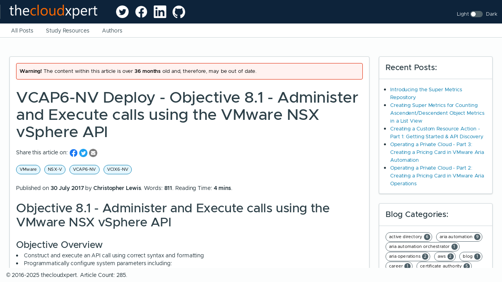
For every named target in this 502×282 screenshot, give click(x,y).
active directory (409, 237)
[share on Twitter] (84, 152)
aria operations (408, 256)
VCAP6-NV (84, 169)
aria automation (460, 237)
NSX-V (55, 169)
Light (463, 14)
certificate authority (445, 266)
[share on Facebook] (74, 152)
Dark (491, 14)
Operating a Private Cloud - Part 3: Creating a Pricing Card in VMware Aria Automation (437, 152)
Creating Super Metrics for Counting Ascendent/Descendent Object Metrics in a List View (437, 113)
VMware (28, 169)
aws (446, 256)
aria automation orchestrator (423, 247)
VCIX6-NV (118, 169)
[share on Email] (93, 152)
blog (471, 256)
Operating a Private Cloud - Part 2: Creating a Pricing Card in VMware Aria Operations (437, 175)
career (400, 266)
